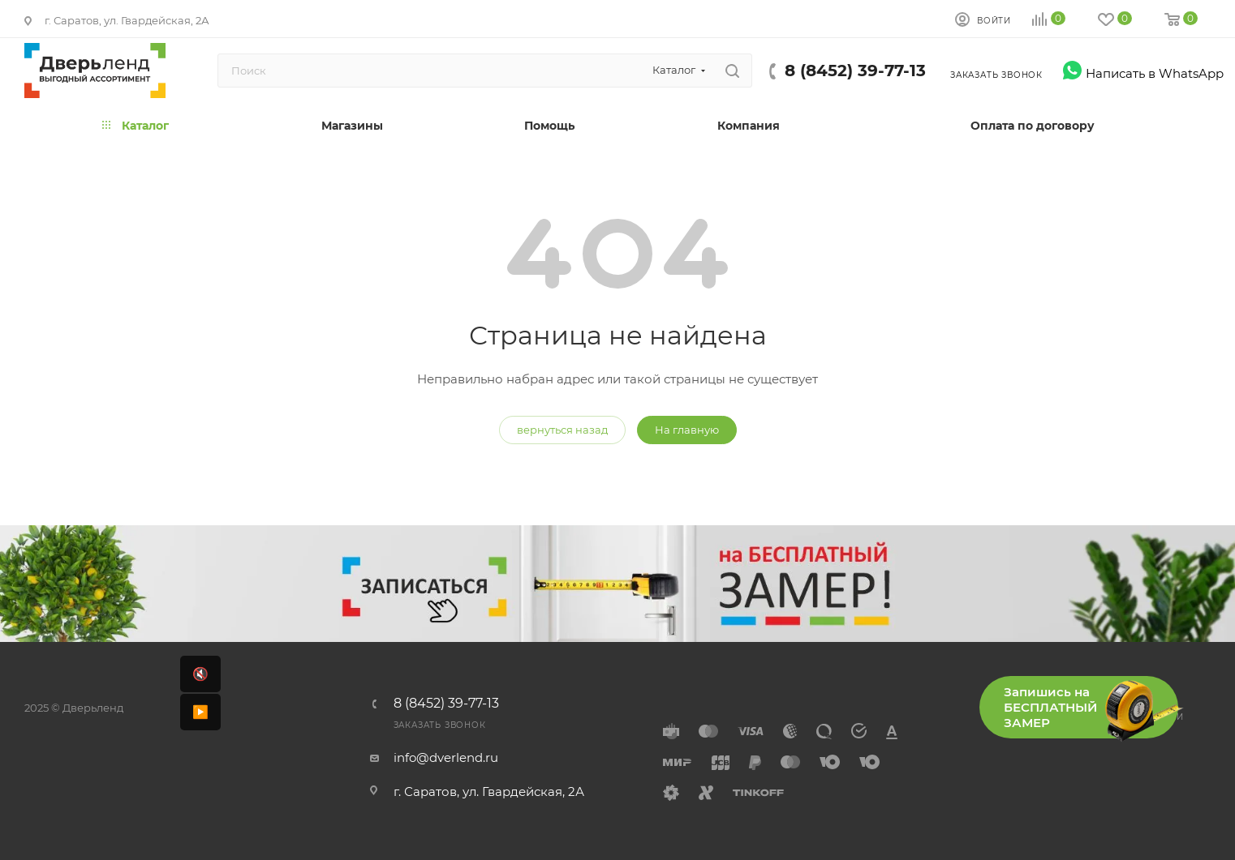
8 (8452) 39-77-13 (855, 70)
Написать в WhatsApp (1143, 73)
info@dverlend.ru (446, 757)
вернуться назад (562, 429)
